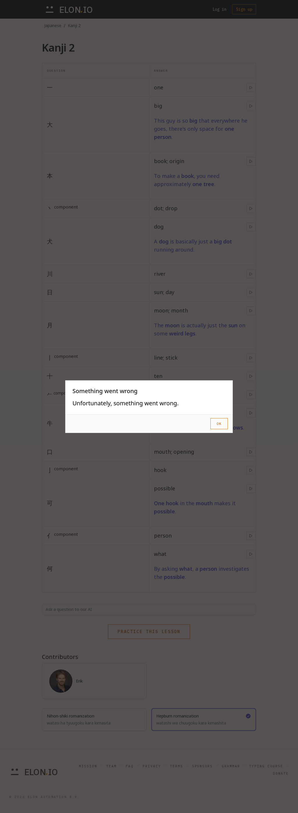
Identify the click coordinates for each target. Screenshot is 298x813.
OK (219, 423)
